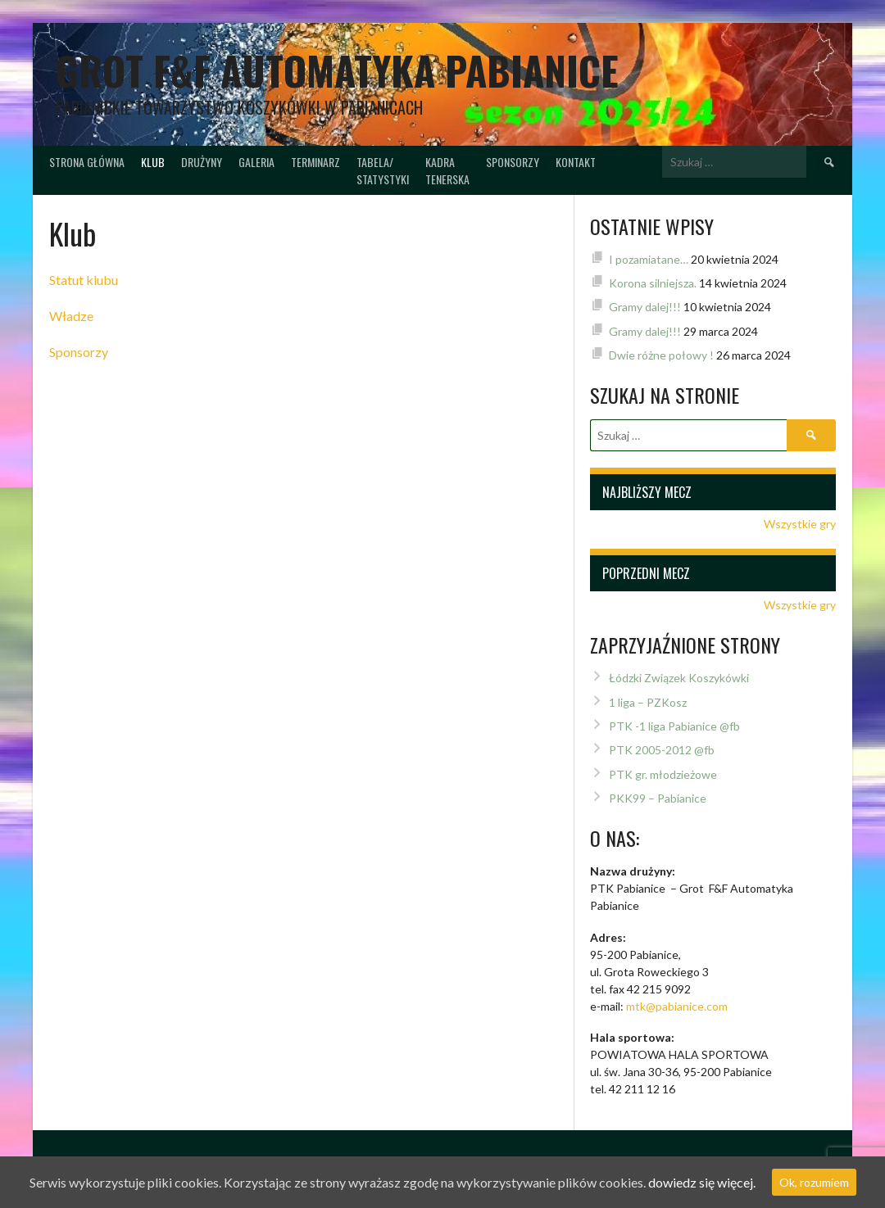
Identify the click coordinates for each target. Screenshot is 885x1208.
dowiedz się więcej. (702, 1182)
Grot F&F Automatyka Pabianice (337, 70)
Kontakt (576, 161)
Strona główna (87, 161)
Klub (153, 161)
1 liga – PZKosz (648, 702)
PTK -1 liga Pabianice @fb (674, 726)
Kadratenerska (447, 170)
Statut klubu (83, 279)
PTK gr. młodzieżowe (663, 774)
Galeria (256, 161)
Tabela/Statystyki (382, 170)
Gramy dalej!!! (645, 307)
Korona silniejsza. (653, 283)
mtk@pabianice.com (677, 1006)
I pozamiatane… (648, 259)
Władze (71, 315)
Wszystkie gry (800, 524)
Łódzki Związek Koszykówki (679, 678)
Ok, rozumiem (814, 1182)
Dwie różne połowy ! (661, 355)
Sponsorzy (512, 161)
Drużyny (201, 161)
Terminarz (315, 161)
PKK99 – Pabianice (657, 798)
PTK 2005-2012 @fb (662, 750)
